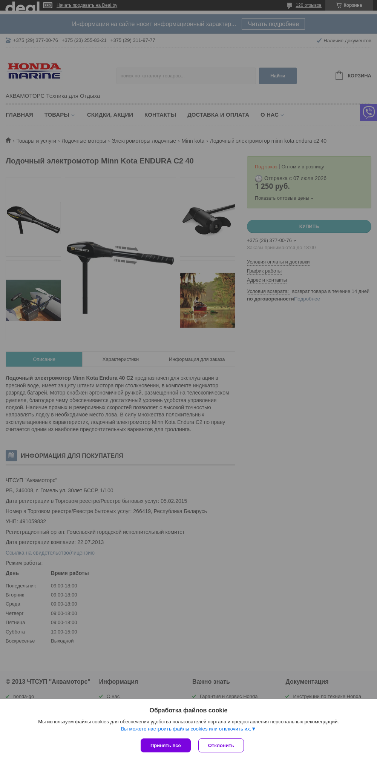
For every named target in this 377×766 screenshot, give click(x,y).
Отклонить (221, 745)
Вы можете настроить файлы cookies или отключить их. (186, 729)
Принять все (165, 745)
